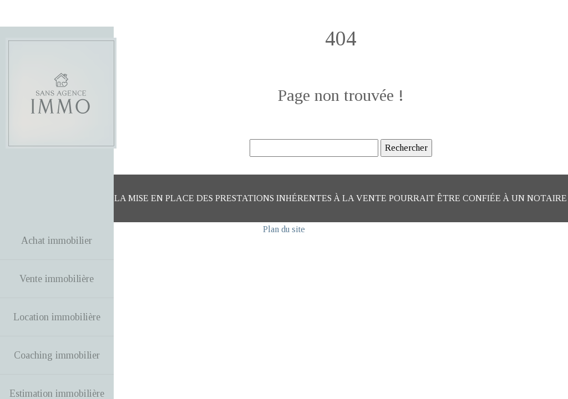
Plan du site (284, 229)
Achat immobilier (56, 240)
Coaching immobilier (57, 355)
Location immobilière (56, 317)
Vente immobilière (56, 278)
